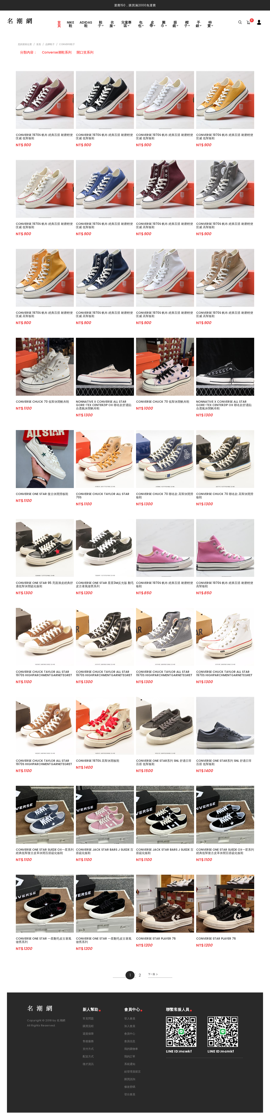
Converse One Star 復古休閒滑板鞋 (42, 494)
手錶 (198, 24)
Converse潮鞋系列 (57, 52)
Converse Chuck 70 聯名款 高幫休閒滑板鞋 (164, 496)
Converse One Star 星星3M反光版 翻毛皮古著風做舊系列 (105, 585)
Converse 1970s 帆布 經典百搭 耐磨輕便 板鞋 (164, 585)
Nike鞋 (70, 24)
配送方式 (88, 1057)
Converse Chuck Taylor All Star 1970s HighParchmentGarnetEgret (44, 674)
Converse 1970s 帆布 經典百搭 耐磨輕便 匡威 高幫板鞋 (164, 226)
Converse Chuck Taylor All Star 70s (102, 496)
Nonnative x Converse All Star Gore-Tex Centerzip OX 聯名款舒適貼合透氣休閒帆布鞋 (103, 405)
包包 (140, 24)
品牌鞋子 (50, 44)
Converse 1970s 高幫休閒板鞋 (97, 761)
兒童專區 (127, 24)
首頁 (59, 24)
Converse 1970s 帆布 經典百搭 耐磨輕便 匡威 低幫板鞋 (44, 137)
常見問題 (88, 1019)
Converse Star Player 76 (156, 939)
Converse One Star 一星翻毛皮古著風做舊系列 (43, 940)
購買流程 (88, 1026)
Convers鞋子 (67, 44)
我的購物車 (131, 1049)
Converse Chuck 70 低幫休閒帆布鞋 (42, 402)
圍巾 (163, 24)
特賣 (209, 24)
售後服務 (88, 1042)
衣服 (112, 24)
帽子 (186, 24)
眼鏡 (175, 24)
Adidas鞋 (86, 24)
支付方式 (88, 1049)
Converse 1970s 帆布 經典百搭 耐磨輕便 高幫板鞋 (224, 585)
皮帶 (152, 24)
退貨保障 (88, 1034)
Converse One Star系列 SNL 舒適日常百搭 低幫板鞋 (164, 763)
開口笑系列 (85, 52)
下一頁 (151, 974)
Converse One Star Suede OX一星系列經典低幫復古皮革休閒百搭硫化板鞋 (45, 852)
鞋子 (100, 24)
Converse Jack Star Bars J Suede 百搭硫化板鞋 (104, 852)
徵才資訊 (88, 1064)
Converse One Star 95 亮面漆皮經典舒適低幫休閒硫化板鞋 (44, 585)
